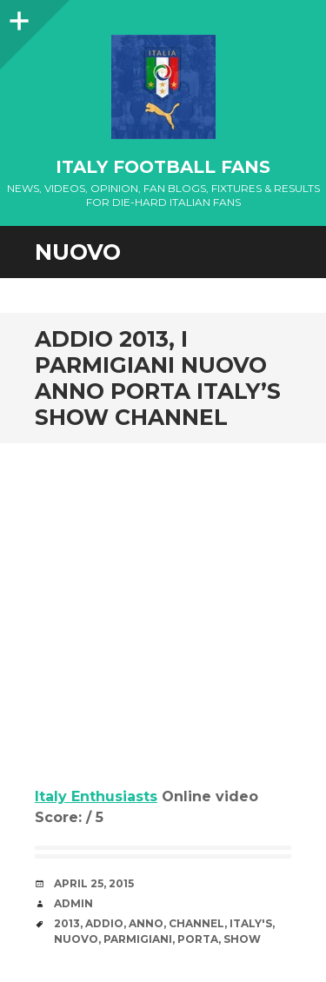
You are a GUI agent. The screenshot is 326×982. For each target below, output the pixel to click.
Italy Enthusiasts (96, 796)
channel (196, 923)
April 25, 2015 (94, 883)
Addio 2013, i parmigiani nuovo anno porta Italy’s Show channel (158, 378)
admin (73, 903)
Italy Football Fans (163, 166)
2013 (67, 923)
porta (197, 939)
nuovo (76, 939)
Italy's (251, 923)
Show (242, 939)
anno (146, 923)
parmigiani (137, 939)
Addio (104, 923)
